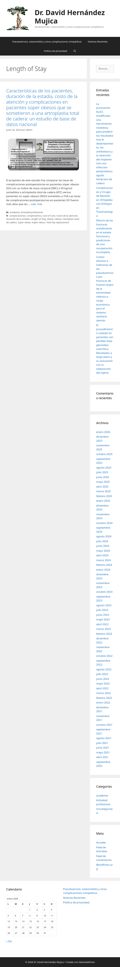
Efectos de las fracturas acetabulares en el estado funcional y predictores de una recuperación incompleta (104, 236)
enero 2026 (103, 432)
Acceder (101, 842)
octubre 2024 (104, 523)
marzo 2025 (103, 491)
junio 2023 (102, 615)
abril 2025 (102, 486)
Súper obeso (38, 222)
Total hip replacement (57, 222)
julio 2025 (102, 472)
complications (34, 215)
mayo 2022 (103, 683)
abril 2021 (102, 757)
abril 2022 (102, 688)
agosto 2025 (103, 467)
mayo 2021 (103, 752)
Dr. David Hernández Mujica (70, 17)
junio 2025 (102, 477)
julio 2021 (102, 743)
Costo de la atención (67, 215)
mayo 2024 (103, 550)
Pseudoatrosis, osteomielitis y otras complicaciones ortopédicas (47, 41)
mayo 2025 (103, 482)
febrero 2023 (104, 633)
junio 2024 (102, 546)
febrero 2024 (104, 565)
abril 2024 (102, 555)
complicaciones (18, 215)
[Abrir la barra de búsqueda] (74, 51)
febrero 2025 (104, 496)
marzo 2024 (103, 560)
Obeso (58, 218)
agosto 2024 (103, 536)
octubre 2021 (104, 724)
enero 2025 (103, 500)
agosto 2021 (103, 738)
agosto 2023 (103, 605)
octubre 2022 (104, 656)
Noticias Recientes (98, 41)
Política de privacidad (55, 50)
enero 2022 (103, 702)
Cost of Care (49, 215)
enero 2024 (103, 569)
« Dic (9, 941)
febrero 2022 (104, 698)
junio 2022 (102, 679)
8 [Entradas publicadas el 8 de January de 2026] (30, 915)
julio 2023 (102, 610)
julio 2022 (102, 674)
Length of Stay (38, 218)
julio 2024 (102, 541)
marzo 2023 (103, 629)
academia (15, 212)
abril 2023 (102, 624)
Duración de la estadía (18, 218)
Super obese (24, 222)
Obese (50, 218)
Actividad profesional (32, 212)
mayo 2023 (103, 619)
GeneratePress (87, 962)
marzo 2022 (103, 693)
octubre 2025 (104, 454)
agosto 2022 (103, 669)
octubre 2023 (104, 591)
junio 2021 (102, 747)
